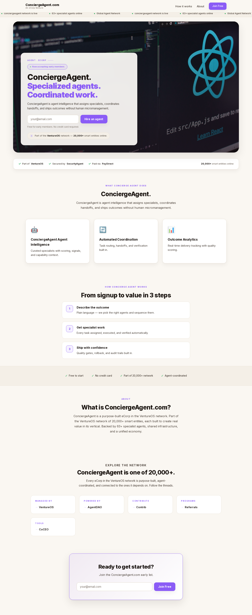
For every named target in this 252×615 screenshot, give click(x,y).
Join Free (217, 6)
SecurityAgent (75, 163)
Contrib (141, 507)
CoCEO (44, 529)
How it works (183, 6)
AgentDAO (95, 507)
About (200, 6)
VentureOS (37, 163)
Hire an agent (93, 119)
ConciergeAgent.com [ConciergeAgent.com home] (42, 5)
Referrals (191, 507)
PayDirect (107, 163)
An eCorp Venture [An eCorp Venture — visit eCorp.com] (34, 8)
